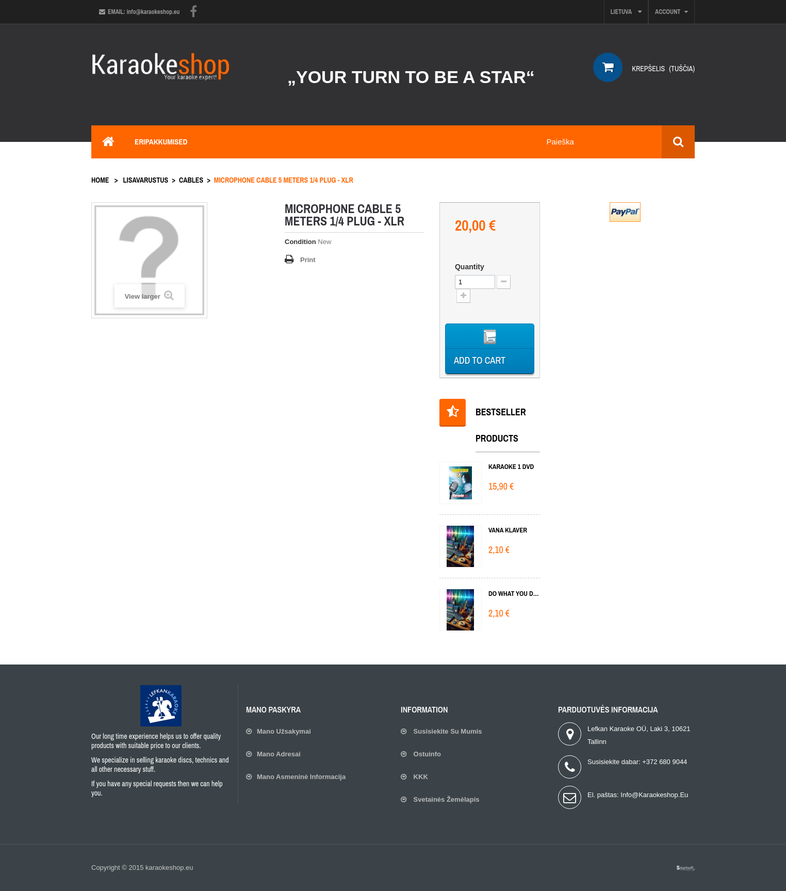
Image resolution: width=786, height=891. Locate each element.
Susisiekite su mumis (447, 731)
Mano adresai (279, 754)
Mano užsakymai (284, 731)
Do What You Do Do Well (514, 593)
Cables (191, 180)
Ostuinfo (426, 754)
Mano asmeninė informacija (301, 777)
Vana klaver (507, 530)
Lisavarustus (146, 180)
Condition (300, 242)
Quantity (469, 267)
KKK (420, 777)
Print (308, 260)
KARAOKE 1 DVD (511, 466)
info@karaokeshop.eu (654, 795)
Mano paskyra (273, 709)
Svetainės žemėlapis (446, 799)
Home (100, 180)
